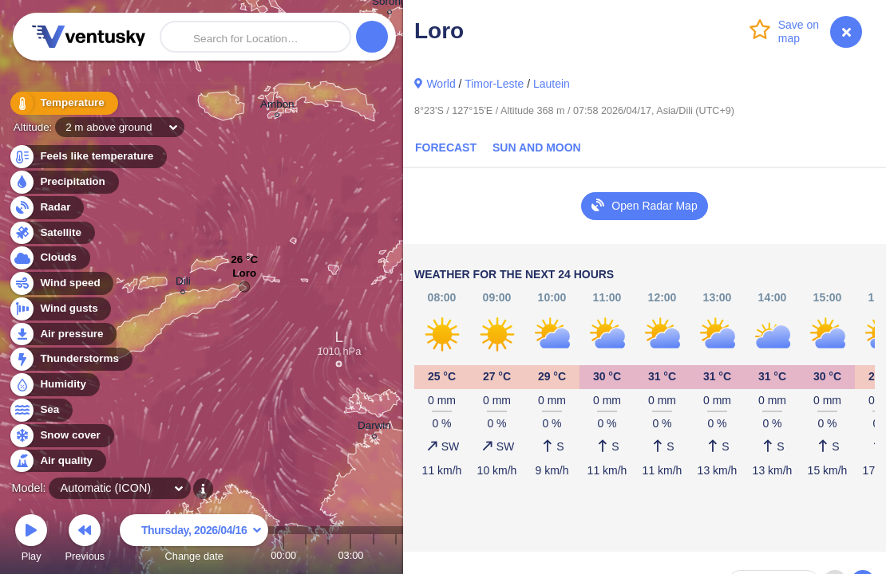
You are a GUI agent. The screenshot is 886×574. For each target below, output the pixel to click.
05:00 (396, 555)
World (440, 83)
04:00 (373, 555)
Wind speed (61, 283)
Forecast (446, 147)
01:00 (305, 555)
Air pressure (63, 334)
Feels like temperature (87, 156)
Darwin (374, 427)
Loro (244, 277)
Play (31, 540)
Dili (183, 283)
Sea (40, 410)
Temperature (63, 103)
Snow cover (61, 435)
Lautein (551, 83)
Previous (85, 540)
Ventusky (86, 37)
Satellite (51, 233)
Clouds (49, 257)
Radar (46, 207)
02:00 (328, 555)
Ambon (277, 106)
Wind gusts (60, 308)
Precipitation (63, 182)
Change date (194, 540)
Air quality (57, 461)
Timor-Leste (494, 83)
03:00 (350, 555)
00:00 (283, 555)
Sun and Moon (536, 147)
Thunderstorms (70, 359)
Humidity (54, 384)
